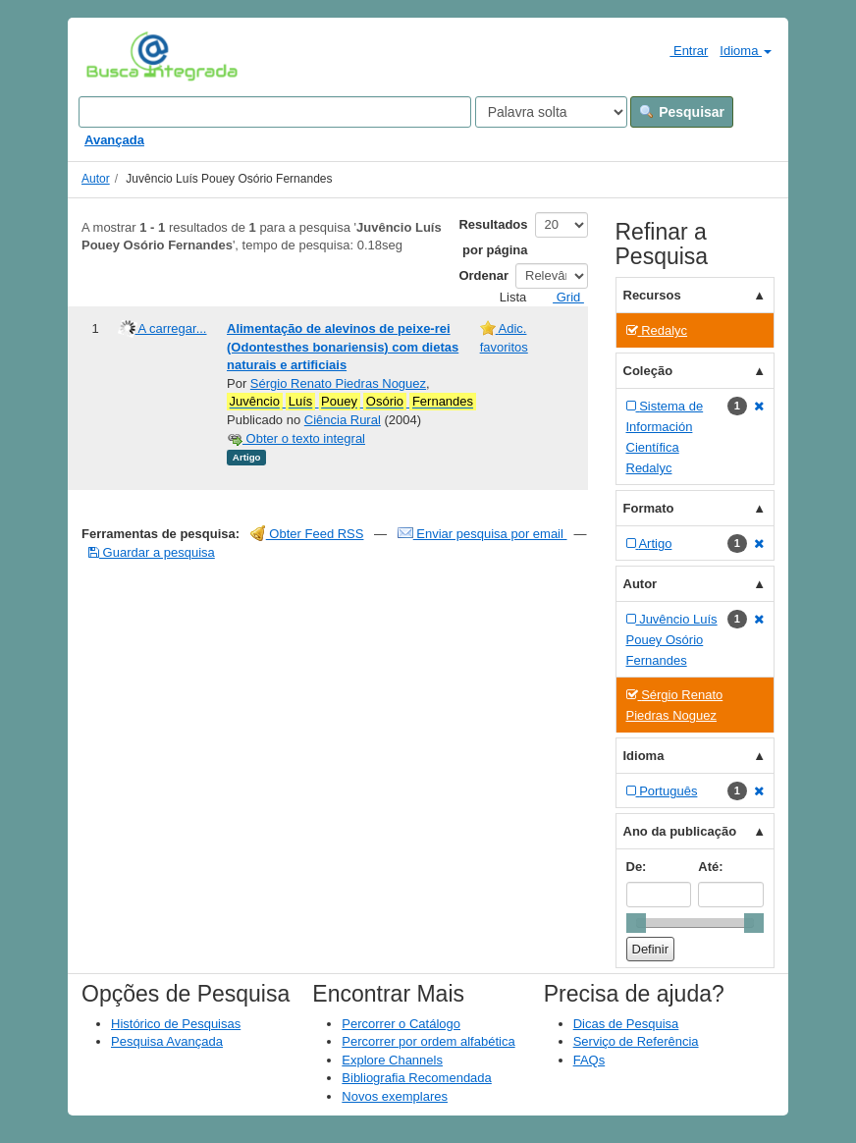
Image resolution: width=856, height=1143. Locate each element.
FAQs (589, 1060)
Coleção (648, 370)
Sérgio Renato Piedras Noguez (338, 383)
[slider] (636, 923)
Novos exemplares (395, 1096)
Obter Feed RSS (307, 533)
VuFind (116, 56)
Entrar (681, 50)
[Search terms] (275, 112)
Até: (710, 866)
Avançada (114, 140)
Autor (95, 179)
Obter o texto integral (296, 438)
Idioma (746, 50)
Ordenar (483, 275)
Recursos (652, 295)
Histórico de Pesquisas (176, 1023)
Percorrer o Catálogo (401, 1023)
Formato (648, 508)
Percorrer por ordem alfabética (428, 1041)
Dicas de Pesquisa (626, 1023)
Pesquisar (681, 112)
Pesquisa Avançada (167, 1041)
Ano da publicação (680, 831)
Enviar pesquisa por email (482, 533)
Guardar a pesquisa (151, 552)
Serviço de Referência (636, 1041)
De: (636, 866)
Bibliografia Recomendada (416, 1077)
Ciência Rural (342, 419)
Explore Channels (392, 1060)
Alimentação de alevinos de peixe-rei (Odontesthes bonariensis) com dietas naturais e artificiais (342, 346)
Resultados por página (492, 237)
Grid (560, 297)
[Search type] (551, 112)
